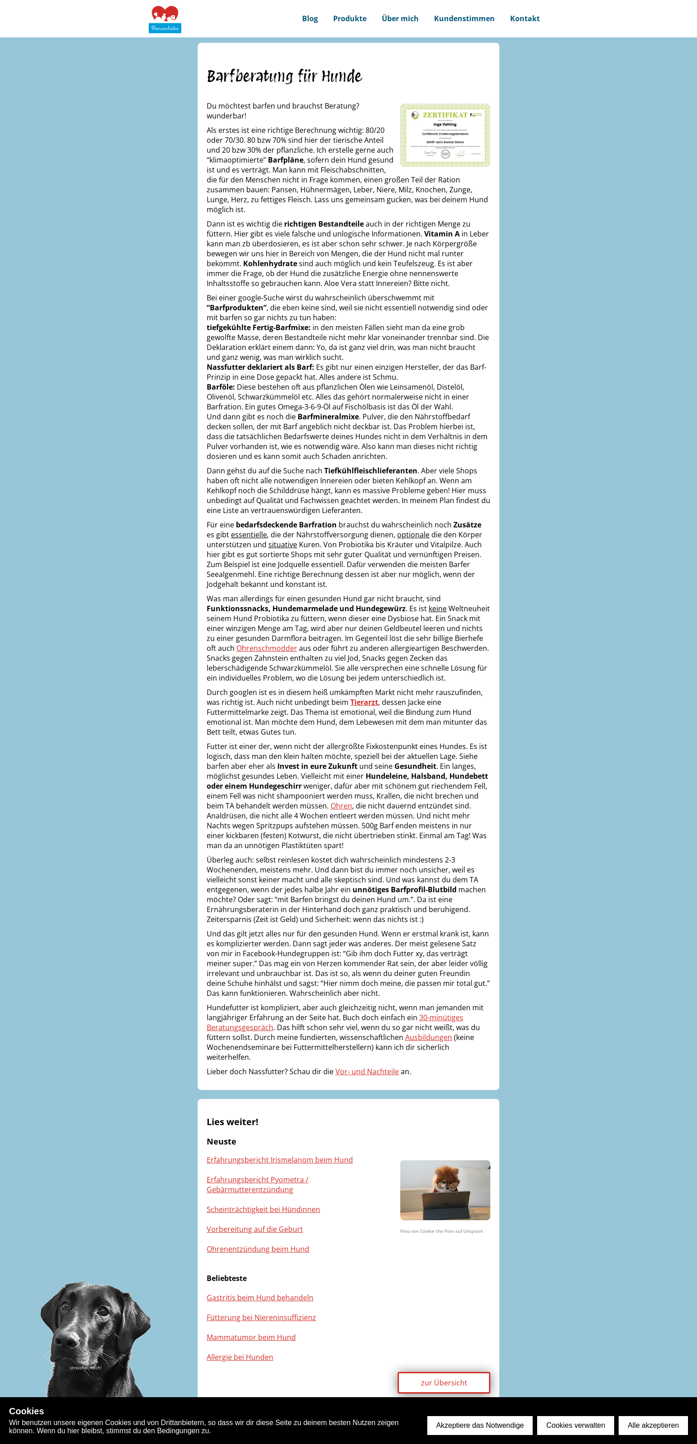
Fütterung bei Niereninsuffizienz (261, 1317)
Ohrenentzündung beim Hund (258, 1249)
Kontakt (525, 18)
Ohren (341, 806)
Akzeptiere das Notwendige (480, 1425)
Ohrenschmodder (266, 648)
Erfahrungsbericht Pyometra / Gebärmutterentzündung (257, 1184)
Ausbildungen (428, 1037)
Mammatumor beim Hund (251, 1337)
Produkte (350, 18)
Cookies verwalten (575, 1425)
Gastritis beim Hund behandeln (260, 1298)
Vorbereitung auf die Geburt (255, 1229)
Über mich (400, 18)
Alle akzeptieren (653, 1425)
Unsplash (473, 1231)
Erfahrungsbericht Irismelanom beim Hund (280, 1160)
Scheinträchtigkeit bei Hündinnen (263, 1209)
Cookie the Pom (437, 1231)
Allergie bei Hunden (240, 1357)
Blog (310, 18)
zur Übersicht (444, 1383)
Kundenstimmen (464, 18)
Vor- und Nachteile (367, 1071)
